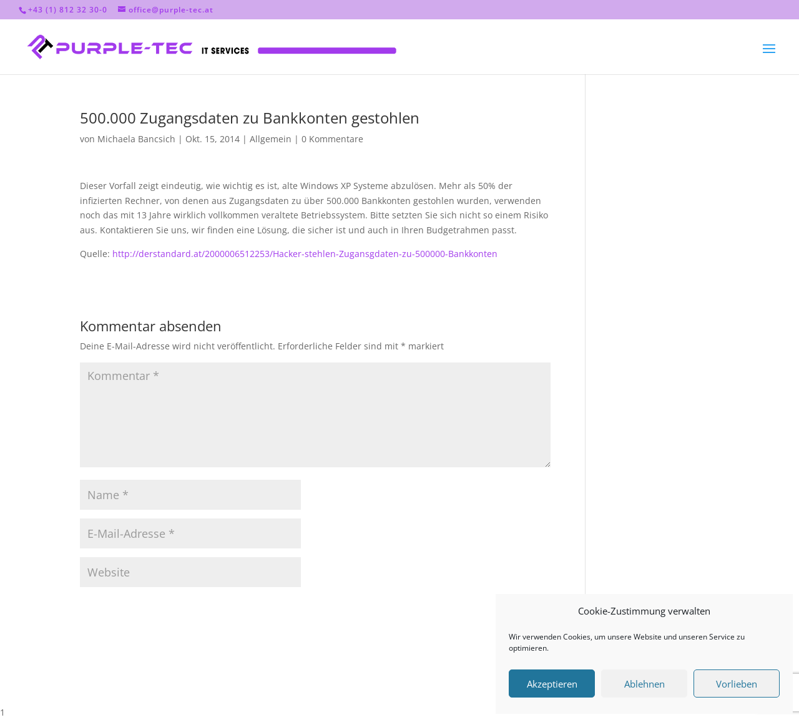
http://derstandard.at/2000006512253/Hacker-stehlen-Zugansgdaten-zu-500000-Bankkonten (305, 254)
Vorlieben (736, 684)
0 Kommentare (332, 139)
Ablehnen (644, 684)
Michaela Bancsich (136, 139)
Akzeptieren (552, 684)
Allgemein (271, 139)
